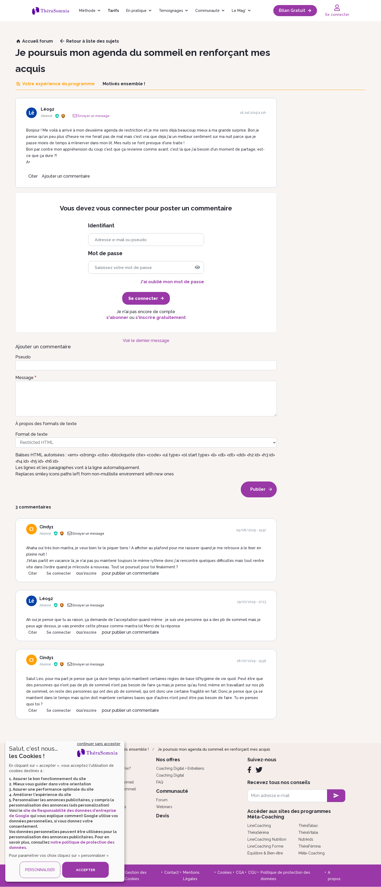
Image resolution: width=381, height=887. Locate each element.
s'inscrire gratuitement (160, 317)
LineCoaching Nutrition (266, 839)
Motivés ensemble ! (131, 749)
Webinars (164, 807)
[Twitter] (259, 769)
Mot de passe (105, 253)
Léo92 (47, 109)
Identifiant (101, 226)
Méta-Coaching (311, 853)
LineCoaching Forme (265, 846)
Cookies (224, 872)
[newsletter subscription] (336, 795)
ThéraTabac (308, 825)
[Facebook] (249, 770)
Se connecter (59, 573)
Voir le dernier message (146, 340)
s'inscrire (89, 573)
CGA (240, 872)
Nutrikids (305, 839)
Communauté (207, 10)
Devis (162, 815)
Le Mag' (239, 10)
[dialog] (64, 811)
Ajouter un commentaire (66, 176)
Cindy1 (46, 526)
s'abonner (117, 317)
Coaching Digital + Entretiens (180, 768)
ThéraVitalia (308, 832)
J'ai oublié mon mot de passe (172, 281)
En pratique (136, 10)
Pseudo (23, 356)
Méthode (87, 10)
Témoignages (171, 10)
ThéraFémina (309, 846)
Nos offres (168, 759)
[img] (197, 267)
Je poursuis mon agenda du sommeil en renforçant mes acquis (214, 749)
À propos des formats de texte (46, 423)
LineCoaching (259, 825)
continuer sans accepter (98, 744)
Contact (171, 872)
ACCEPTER (85, 870)
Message (24, 377)
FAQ (159, 782)
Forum (161, 800)
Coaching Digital (170, 775)
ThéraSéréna (258, 832)
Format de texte (31, 434)
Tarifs (113, 10)
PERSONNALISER (40, 870)
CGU (252, 872)
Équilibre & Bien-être (265, 853)
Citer (33, 176)
